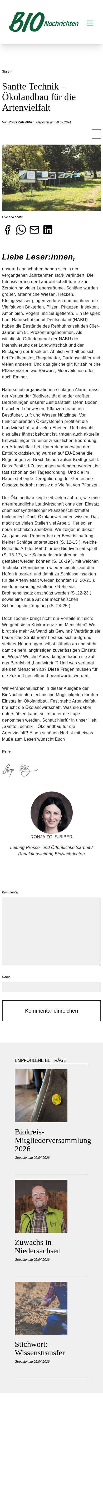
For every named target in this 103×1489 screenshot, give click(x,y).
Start (6, 71)
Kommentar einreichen (51, 1011)
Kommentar (10, 892)
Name (6, 977)
